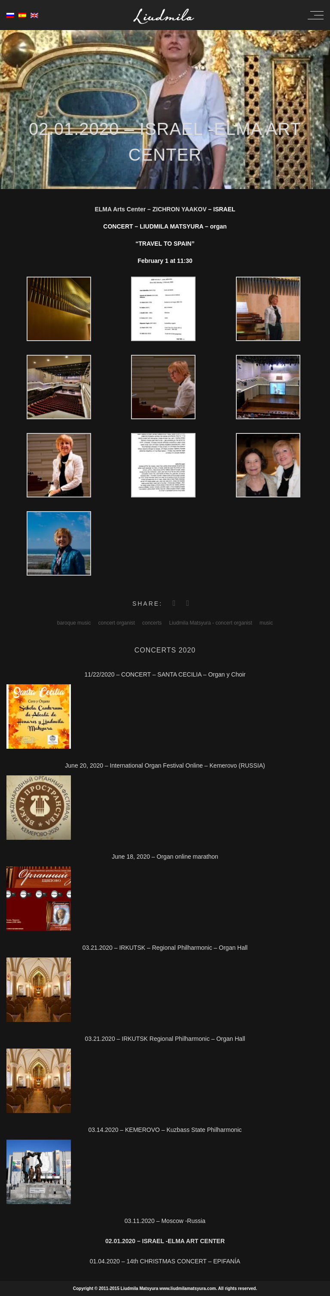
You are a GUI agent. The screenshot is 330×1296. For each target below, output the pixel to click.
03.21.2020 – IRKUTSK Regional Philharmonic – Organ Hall (165, 1038)
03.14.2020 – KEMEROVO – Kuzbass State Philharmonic (164, 1129)
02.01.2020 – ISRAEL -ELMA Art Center (165, 1241)
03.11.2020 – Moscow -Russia (165, 1220)
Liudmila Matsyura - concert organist (210, 623)
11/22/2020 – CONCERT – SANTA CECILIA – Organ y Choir (164, 674)
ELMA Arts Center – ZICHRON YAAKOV (150, 209)
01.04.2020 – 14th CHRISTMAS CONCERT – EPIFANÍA (165, 1261)
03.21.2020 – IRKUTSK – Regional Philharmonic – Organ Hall (165, 947)
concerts (152, 623)
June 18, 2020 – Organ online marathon (165, 856)
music (266, 623)
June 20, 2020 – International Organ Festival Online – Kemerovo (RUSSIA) (165, 765)
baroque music (74, 623)
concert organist (116, 623)
